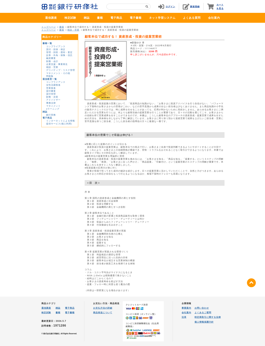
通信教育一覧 (50, 79)
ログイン (170, 6)
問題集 (49, 76)
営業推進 (51, 88)
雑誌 (87, 17)
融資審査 (51, 58)
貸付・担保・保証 (55, 49)
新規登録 (195, 6)
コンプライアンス (55, 46)
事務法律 (51, 103)
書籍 (100, 17)
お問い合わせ (202, 308)
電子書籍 (136, 17)
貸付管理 (51, 94)
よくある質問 (192, 17)
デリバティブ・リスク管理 (60, 70)
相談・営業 (73, 30)
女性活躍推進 (53, 85)
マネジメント (53, 106)
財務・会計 (52, 61)
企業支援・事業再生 (57, 64)
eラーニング (52, 109)
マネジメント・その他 (58, 73)
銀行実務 (51, 115)
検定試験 (70, 17)
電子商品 (116, 17)
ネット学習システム (162, 17)
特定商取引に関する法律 (208, 317)
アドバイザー (53, 100)
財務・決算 (52, 97)
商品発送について (102, 312)
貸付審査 (51, 91)
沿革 (184, 317)
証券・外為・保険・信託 (59, 55)
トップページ (48, 27)
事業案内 (186, 308)
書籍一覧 (47, 43)
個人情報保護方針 (204, 322)
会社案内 (214, 17)
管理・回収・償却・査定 (59, 52)
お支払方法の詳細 (102, 308)
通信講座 (51, 17)
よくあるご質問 (203, 312)
